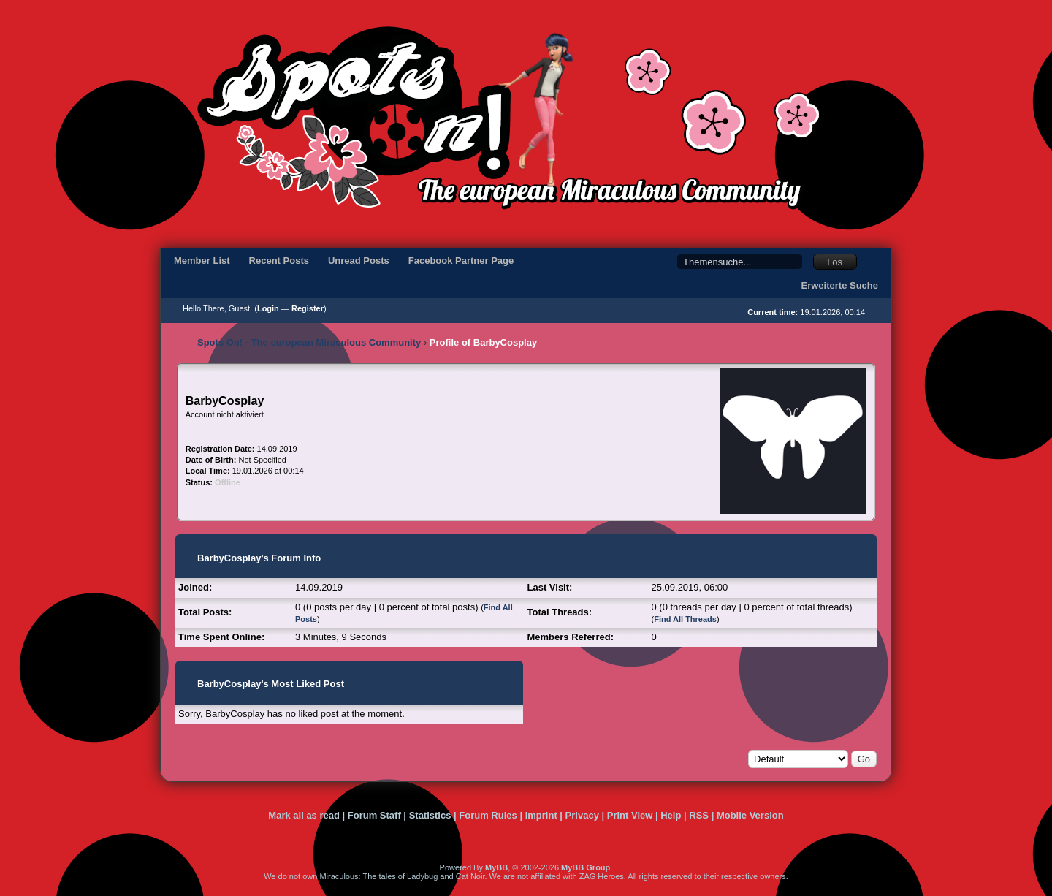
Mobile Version (750, 815)
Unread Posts (358, 260)
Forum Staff (374, 815)
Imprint (541, 815)
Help (670, 815)
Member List (202, 260)
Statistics (430, 815)
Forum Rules (488, 815)
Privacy (582, 815)
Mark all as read (304, 815)
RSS (699, 815)
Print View (630, 815)
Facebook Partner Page (461, 260)
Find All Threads (685, 619)
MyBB (496, 867)
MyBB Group (585, 867)
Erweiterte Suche (840, 285)
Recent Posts (279, 260)
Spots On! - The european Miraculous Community (309, 342)
